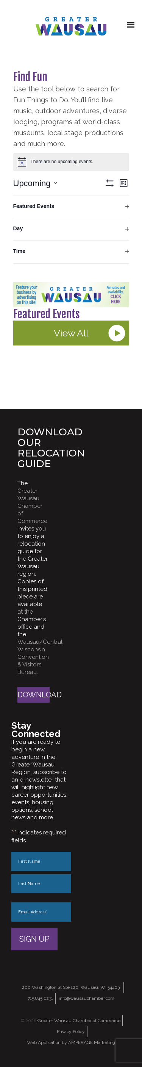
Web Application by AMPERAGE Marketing (71, 1042)
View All (71, 333)
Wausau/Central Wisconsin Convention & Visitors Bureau (39, 656)
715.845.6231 (40, 998)
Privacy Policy (71, 1031)
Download (33, 694)
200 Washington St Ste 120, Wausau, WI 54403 (71, 987)
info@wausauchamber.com (86, 998)
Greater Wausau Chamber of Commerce (32, 505)
